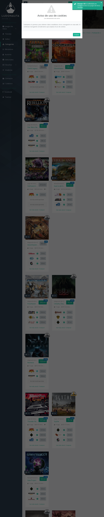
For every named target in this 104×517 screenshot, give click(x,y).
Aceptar (76, 35)
